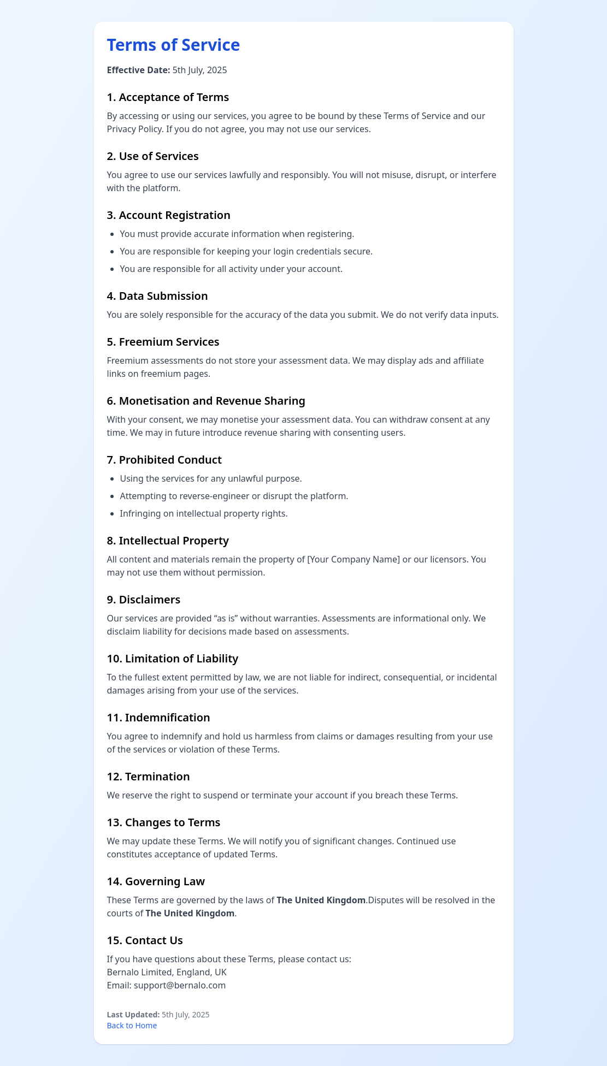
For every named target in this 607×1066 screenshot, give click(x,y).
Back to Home (132, 1025)
